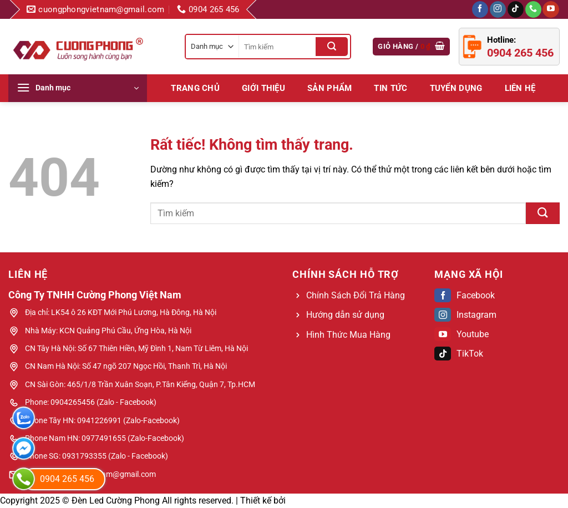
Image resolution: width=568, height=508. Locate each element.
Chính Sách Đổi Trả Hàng (355, 295)
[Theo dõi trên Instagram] (498, 9)
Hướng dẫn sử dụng (345, 314)
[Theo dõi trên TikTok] (516, 9)
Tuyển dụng (456, 88)
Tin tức (390, 88)
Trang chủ (195, 88)
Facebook (464, 295)
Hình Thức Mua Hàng (348, 334)
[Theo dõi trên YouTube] (550, 9)
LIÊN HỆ (520, 88)
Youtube (461, 334)
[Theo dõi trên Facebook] (480, 9)
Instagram (465, 314)
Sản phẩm (329, 88)
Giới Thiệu (263, 88)
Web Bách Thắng (321, 500)
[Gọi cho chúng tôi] (533, 9)
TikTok (458, 353)
